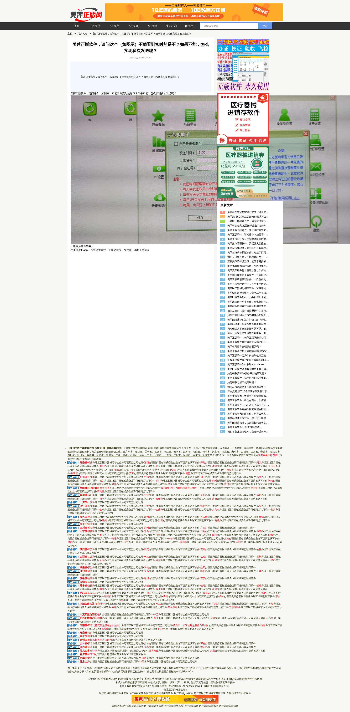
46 (222, 413)
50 (222, 431)
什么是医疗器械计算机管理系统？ (216, 668)
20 (222, 297)
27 (222, 328)
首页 (77, 25)
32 (222, 351)
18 (222, 288)
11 (222, 257)
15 (222, 274)
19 (222, 292)
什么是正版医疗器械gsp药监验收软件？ (255, 668)
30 (222, 342)
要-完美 (114, 25)
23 (222, 310)
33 (222, 355)
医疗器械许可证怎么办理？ (183, 668)
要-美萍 (95, 25)
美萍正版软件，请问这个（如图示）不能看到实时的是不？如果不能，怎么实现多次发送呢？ (142, 33)
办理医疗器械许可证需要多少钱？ (151, 668)
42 (222, 395)
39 (222, 382)
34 (222, 360)
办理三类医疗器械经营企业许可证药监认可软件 (115, 462)
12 (222, 261)
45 (222, 409)
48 (222, 422)
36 (222, 369)
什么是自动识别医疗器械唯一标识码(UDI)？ (170, 671)
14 (222, 270)
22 (222, 306)
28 (222, 333)
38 (222, 378)
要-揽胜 (152, 25)
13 (222, 266)
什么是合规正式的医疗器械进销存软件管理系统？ (106, 668)
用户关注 (82, 33)
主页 (69, 33)
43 (222, 400)
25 (222, 319)
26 (222, 324)
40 (222, 386)
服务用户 (190, 25)
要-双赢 (133, 25)
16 (222, 279)
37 (222, 373)
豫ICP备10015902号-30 (216, 686)
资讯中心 (171, 25)
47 (222, 418)
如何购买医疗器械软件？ (100, 671)
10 (222, 252)
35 (222, 364)
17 (222, 283)
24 (222, 315)
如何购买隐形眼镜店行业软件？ (130, 671)
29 (222, 337)
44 (222, 404)
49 (222, 427)
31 (222, 346)
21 (222, 301)
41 (222, 391)
